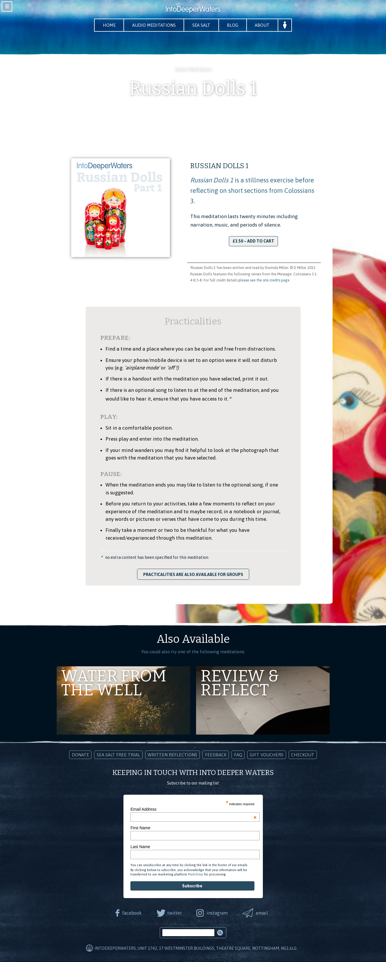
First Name (140, 828)
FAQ (238, 755)
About (265, 25)
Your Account (289, 25)
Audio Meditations (153, 25)
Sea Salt (202, 25)
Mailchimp (195, 874)
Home (106, 25)
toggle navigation (7, 6)
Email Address (193, 809)
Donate (80, 755)
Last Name (140, 846)
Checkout (302, 755)
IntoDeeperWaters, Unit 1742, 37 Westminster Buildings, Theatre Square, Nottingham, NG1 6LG (196, 948)
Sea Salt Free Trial (118, 755)
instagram (217, 913)
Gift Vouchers (266, 755)
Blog (234, 25)
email (263, 913)
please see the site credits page (264, 280)
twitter (174, 913)
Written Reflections (172, 755)
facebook (131, 913)
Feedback (216, 755)
